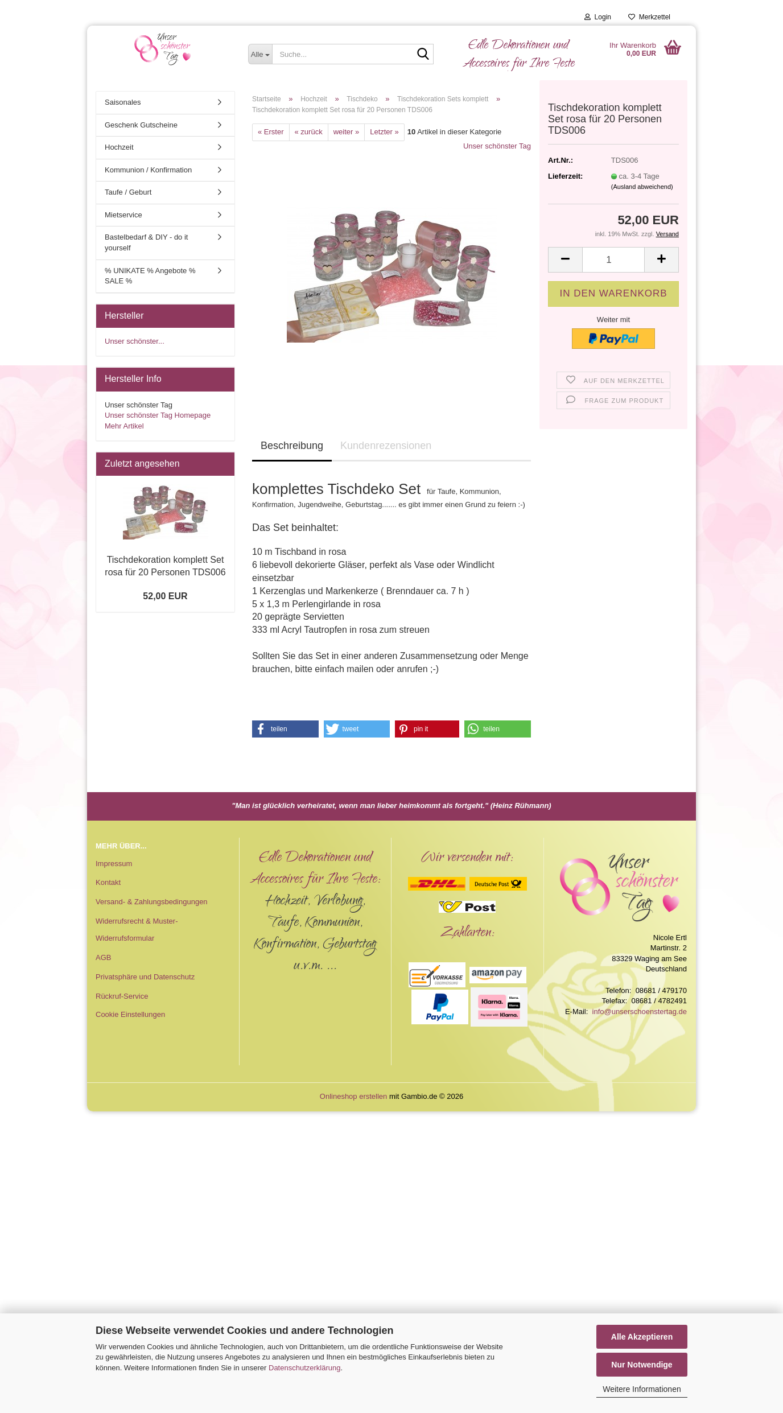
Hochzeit (119, 147)
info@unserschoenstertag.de (639, 1011)
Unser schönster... (134, 341)
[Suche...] (260, 54)
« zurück (309, 131)
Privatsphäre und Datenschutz (145, 977)
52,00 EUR (165, 596)
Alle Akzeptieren (642, 1336)
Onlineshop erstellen (354, 1096)
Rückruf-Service (122, 996)
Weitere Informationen (642, 1389)
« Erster (271, 131)
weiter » (346, 131)
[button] (565, 260)
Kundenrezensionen (385, 445)
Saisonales (123, 102)
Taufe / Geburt (128, 192)
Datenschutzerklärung (304, 1367)
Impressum (114, 863)
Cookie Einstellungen (130, 1014)
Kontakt (108, 882)
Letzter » (384, 131)
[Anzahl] (613, 260)
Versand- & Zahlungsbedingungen (152, 901)
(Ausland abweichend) (642, 186)
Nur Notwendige (641, 1364)
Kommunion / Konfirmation (148, 170)
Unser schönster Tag (497, 146)
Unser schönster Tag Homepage (158, 415)
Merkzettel (649, 17)
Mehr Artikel (124, 426)
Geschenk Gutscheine (141, 125)
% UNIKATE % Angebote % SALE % (150, 276)
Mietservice (123, 215)
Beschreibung (292, 445)
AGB (103, 957)
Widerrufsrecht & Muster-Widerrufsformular (137, 929)
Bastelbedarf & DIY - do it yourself (146, 242)
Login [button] (597, 17)
